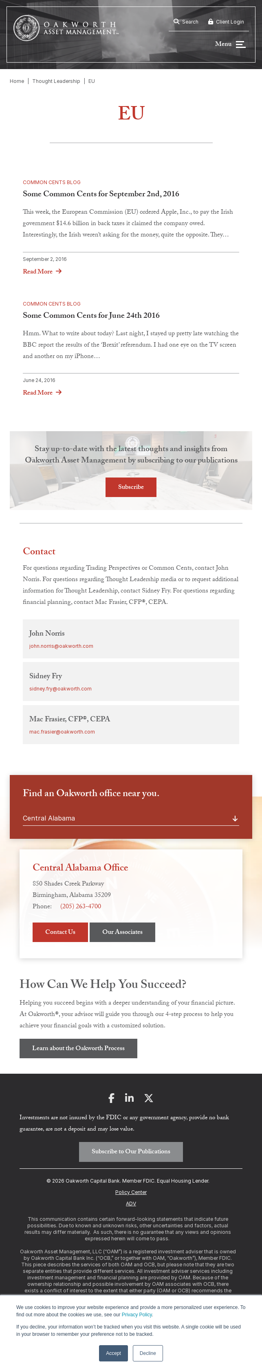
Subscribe (131, 487)
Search (186, 22)
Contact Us (60, 932)
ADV (131, 1203)
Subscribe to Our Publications (131, 1152)
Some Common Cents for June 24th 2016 (91, 316)
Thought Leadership (56, 81)
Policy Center (131, 1192)
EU (91, 81)
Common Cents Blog (52, 182)
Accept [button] (113, 1353)
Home (17, 81)
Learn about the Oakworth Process (78, 1049)
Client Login (226, 22)
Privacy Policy (137, 1315)
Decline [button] (148, 1353)
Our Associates (122, 932)
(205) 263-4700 (80, 907)
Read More (38, 272)
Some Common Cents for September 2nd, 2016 (101, 195)
